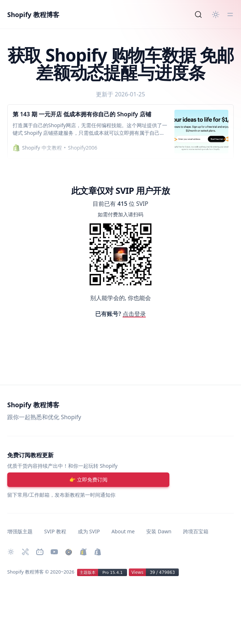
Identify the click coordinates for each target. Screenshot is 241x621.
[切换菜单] (230, 14)
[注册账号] (88, 479)
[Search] (198, 14)
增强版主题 (20, 531)
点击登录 (134, 314)
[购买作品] (68, 551)
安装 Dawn (158, 531)
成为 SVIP (89, 531)
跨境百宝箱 (195, 531)
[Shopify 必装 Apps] (25, 551)
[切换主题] (215, 14)
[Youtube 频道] (54, 551)
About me (123, 531)
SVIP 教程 (55, 531)
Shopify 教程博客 (33, 14)
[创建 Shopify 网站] (97, 551)
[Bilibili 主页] (39, 551)
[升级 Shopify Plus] (83, 551)
